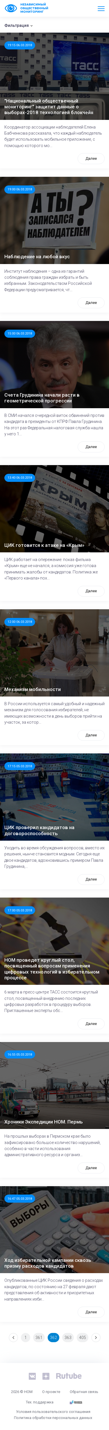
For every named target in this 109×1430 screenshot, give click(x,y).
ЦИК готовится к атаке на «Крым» (44, 545)
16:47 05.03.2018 (20, 1199)
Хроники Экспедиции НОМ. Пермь (43, 1122)
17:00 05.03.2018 (20, 910)
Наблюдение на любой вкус (37, 256)
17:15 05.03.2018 (20, 766)
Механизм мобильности (32, 689)
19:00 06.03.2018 (20, 189)
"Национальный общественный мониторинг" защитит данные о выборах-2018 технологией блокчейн (48, 107)
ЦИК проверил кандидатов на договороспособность (39, 830)
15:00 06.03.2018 (20, 333)
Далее (91, 158)
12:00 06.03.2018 (20, 622)
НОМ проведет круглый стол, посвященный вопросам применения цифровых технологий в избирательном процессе (51, 968)
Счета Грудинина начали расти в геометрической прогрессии (42, 398)
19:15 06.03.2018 (20, 45)
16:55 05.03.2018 (20, 1054)
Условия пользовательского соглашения (53, 1411)
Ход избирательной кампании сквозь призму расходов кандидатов (47, 1263)
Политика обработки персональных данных (53, 1418)
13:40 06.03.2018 (20, 478)
